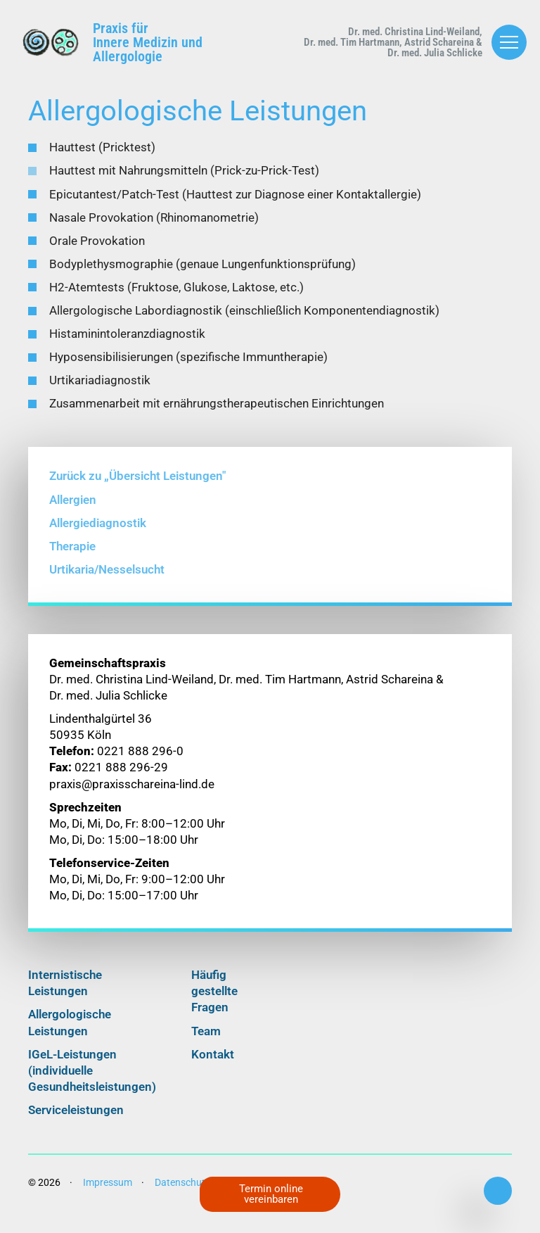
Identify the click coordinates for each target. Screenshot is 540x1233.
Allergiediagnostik (97, 531)
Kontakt (212, 1062)
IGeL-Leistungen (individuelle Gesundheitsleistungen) (92, 1078)
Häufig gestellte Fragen (214, 1000)
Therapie (72, 554)
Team (206, 1039)
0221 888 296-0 (498, 1191)
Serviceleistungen (76, 1118)
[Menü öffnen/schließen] (509, 42)
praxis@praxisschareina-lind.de (131, 792)
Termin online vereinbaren (273, 1193)
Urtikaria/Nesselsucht (107, 578)
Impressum (107, 1190)
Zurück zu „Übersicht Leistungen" (137, 484)
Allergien (72, 507)
